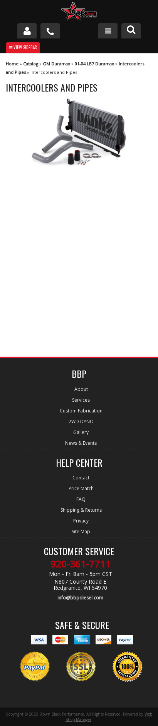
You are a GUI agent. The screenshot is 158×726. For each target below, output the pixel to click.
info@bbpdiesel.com (80, 597)
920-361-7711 (80, 564)
